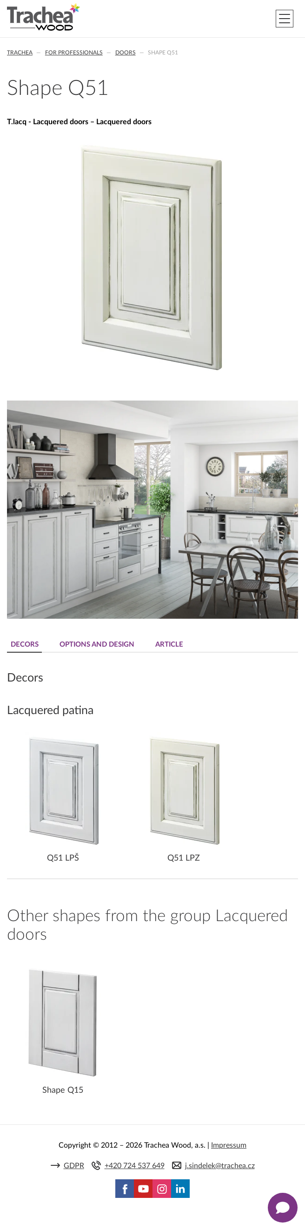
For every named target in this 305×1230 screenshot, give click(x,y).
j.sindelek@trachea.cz (220, 1166)
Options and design (97, 644)
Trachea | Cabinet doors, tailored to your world (43, 17)
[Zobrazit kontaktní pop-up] (283, 1208)
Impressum (228, 1145)
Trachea (20, 52)
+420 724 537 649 (135, 1166)
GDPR (74, 1166)
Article (169, 644)
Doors (125, 52)
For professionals (74, 52)
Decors (25, 644)
